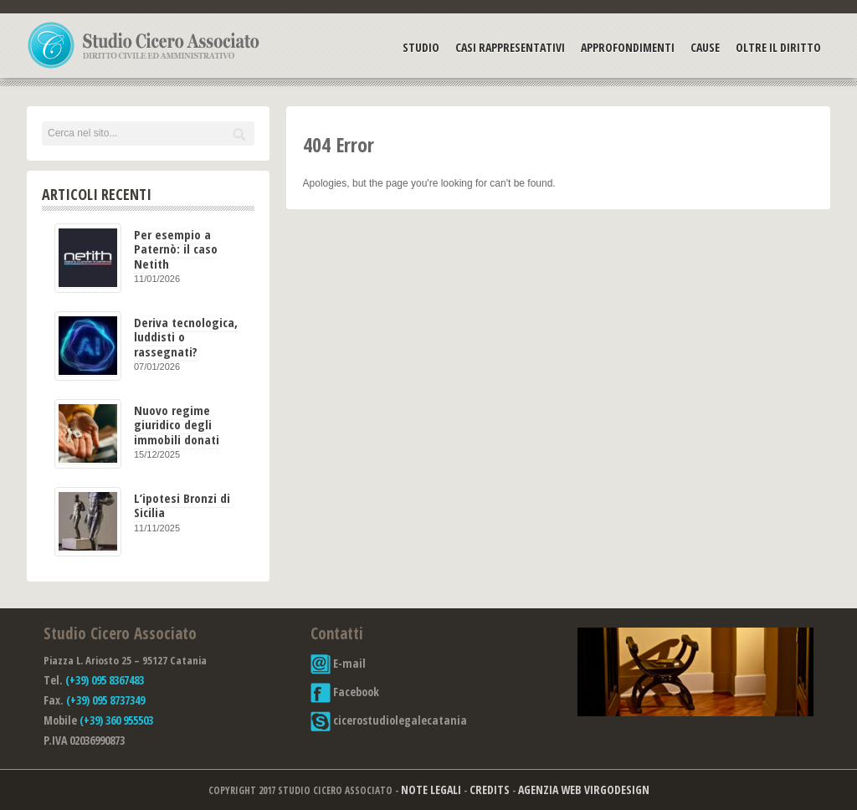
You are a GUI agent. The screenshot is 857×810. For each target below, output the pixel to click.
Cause (705, 47)
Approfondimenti (628, 47)
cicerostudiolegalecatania (388, 720)
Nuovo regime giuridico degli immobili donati (176, 425)
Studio (421, 47)
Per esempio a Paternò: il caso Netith (176, 249)
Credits (490, 789)
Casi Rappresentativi (510, 47)
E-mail (338, 663)
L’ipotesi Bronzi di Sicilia (182, 505)
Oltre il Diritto (778, 47)
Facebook (344, 692)
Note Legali (431, 789)
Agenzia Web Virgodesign (583, 789)
